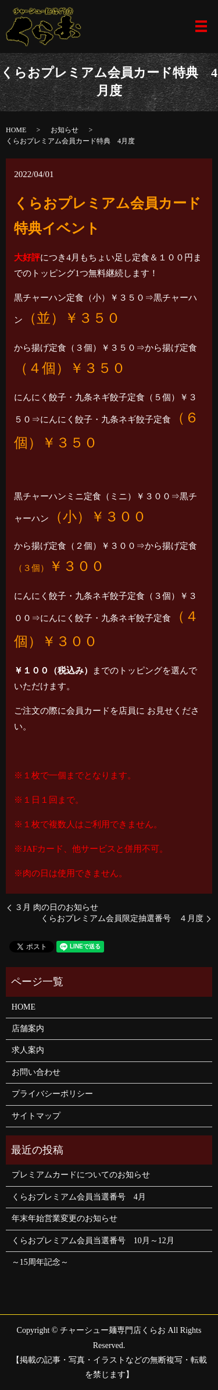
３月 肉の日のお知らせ (56, 907)
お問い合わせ (36, 1072)
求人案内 (28, 1050)
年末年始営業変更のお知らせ (64, 1218)
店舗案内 (28, 1028)
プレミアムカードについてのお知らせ (81, 1174)
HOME (16, 130)
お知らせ (64, 130)
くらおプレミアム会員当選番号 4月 (79, 1197)
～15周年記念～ (40, 1262)
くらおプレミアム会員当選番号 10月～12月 (93, 1240)
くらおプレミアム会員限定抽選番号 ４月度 (122, 918)
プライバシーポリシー (52, 1093)
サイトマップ (36, 1116)
